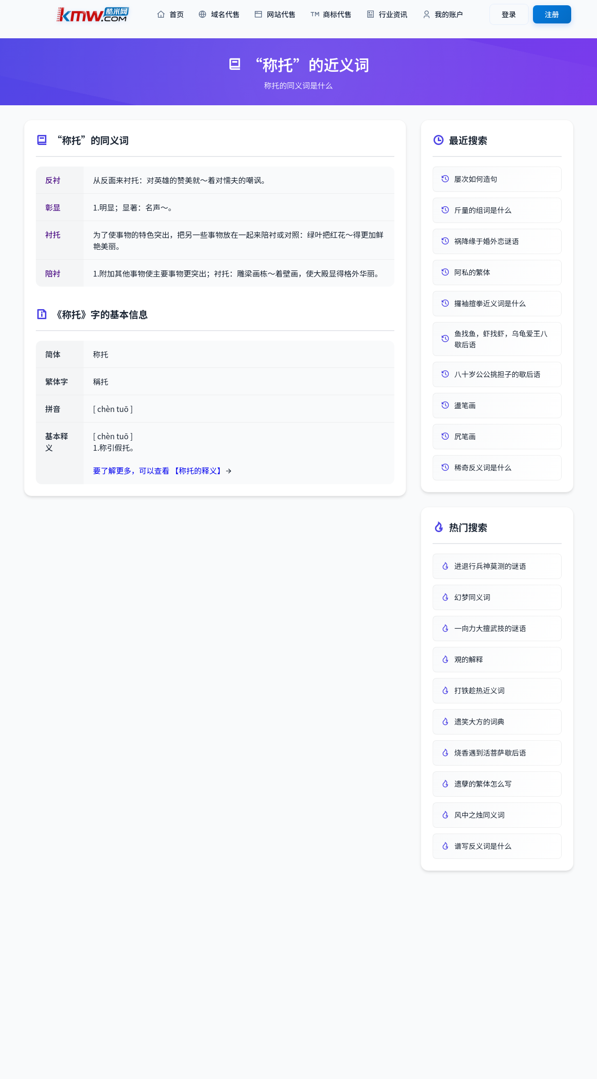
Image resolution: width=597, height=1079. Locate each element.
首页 (170, 14)
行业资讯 (387, 14)
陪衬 (53, 273)
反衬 (53, 180)
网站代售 (274, 14)
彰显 (53, 207)
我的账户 (443, 14)
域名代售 (218, 14)
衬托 (53, 234)
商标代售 (331, 14)
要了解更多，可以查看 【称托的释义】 (159, 470)
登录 (508, 14)
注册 (551, 14)
